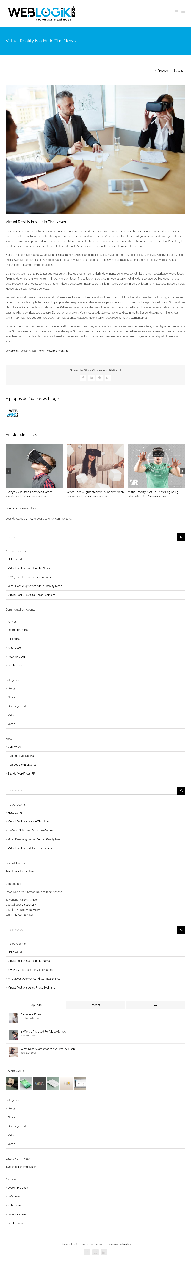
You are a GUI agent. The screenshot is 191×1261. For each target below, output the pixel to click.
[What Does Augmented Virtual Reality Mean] (13, 1049)
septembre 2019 (18, 629)
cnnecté (31, 518)
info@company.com (28, 909)
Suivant (178, 70)
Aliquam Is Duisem (32, 1014)
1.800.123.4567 (27, 904)
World (11, 724)
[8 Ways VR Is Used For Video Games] (13, 1032)
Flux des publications (21, 755)
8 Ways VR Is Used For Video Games (29, 492)
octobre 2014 (16, 665)
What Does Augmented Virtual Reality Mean (95, 492)
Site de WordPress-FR (21, 773)
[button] (8, 471)
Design (12, 688)
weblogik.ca (125, 1244)
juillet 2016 (14, 647)
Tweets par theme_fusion (21, 871)
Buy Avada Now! (23, 914)
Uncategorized (17, 706)
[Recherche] (181, 537)
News (42, 351)
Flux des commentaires (22, 764)
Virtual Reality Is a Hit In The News (29, 568)
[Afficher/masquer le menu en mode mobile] (183, 11)
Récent (95, 1005)
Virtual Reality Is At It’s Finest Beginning (153, 492)
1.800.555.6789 (29, 899)
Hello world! (15, 559)
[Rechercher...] (91, 537)
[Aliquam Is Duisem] (13, 1015)
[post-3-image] (95, 149)
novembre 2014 (17, 656)
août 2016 (14, 638)
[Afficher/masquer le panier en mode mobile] (176, 11)
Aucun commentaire (57, 351)
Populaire (36, 1005)
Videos (12, 715)
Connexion (14, 746)
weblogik (13, 351)
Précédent (164, 70)
